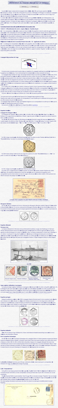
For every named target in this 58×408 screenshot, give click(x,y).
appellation (35, 105)
